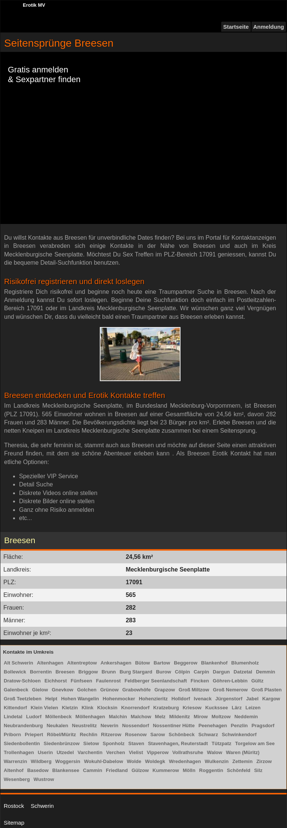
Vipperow (158, 752)
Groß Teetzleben (22, 698)
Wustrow (44, 779)
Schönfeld (238, 770)
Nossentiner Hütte (174, 725)
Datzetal (243, 672)
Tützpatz (221, 743)
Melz (160, 716)
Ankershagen (116, 663)
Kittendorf (15, 707)
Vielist (136, 752)
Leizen (253, 707)
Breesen (64, 672)
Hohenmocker (119, 698)
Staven (136, 743)
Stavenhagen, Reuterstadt (178, 743)
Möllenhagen (90, 716)
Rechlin (88, 734)
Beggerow (185, 663)
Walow (214, 752)
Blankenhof (214, 663)
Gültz (257, 681)
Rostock (14, 806)
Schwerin (42, 806)
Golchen (86, 689)
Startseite (236, 27)
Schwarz (208, 734)
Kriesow (192, 707)
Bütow (142, 663)
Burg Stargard (136, 672)
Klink (87, 707)
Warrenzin (15, 761)
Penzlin (239, 725)
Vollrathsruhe (187, 752)
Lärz (237, 707)
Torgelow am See (255, 743)
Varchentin (90, 752)
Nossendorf (135, 725)
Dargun (221, 672)
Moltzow (221, 716)
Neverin (109, 725)
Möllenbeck (58, 716)
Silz (258, 770)
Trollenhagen (19, 752)
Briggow (88, 672)
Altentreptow (82, 663)
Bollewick (15, 672)
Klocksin (107, 707)
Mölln (189, 770)
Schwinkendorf (239, 734)
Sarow (157, 734)
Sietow (91, 743)
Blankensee (65, 770)
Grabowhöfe (136, 689)
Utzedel (65, 752)
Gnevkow (62, 689)
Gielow (40, 689)
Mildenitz (179, 716)
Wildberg (41, 761)
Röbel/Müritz (61, 734)
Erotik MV (34, 5)
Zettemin (242, 761)
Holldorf (181, 698)
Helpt (51, 698)
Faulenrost (108, 681)
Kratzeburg (166, 707)
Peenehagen (212, 725)
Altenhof (14, 770)
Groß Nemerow (230, 689)
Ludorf (33, 716)
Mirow (201, 716)
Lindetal (13, 716)
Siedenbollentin (22, 743)
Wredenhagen (185, 761)
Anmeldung (268, 27)
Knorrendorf (135, 707)
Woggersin (67, 761)
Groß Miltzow (194, 689)
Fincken (200, 681)
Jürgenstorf (228, 698)
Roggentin (211, 770)
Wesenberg (17, 779)
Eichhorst (55, 681)
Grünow (109, 689)
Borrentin (41, 672)
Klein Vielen (44, 707)
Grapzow (164, 689)
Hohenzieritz (153, 698)
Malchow (141, 716)
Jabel (252, 698)
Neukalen (57, 725)
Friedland (117, 770)
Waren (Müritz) (243, 752)
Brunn (109, 672)
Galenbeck (16, 689)
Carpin (201, 672)
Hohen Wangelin (80, 698)
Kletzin (70, 707)
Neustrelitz (84, 725)
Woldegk (155, 761)
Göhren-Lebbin (230, 681)
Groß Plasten (266, 689)
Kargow (271, 698)
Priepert (34, 734)
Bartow (162, 663)
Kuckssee (216, 707)
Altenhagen (50, 663)
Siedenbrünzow (62, 743)
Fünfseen (81, 681)
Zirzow (264, 761)
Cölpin (182, 672)
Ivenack (203, 698)
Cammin (92, 770)
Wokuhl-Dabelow (103, 761)
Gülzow (140, 770)
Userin (45, 752)
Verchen (115, 752)
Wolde (134, 761)
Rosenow (136, 734)
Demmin (265, 672)
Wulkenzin (217, 761)
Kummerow (165, 770)
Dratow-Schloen (22, 681)
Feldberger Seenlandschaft (155, 681)
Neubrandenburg (23, 725)
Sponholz (114, 743)
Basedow (38, 770)
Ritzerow (111, 734)
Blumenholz (245, 663)
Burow (163, 672)
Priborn (12, 734)
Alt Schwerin (18, 663)
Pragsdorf (262, 725)
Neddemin (246, 716)
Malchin (118, 716)
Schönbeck (181, 734)
